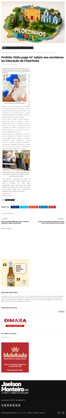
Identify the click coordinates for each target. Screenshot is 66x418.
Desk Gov (35, 413)
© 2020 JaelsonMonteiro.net (9, 413)
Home (2, 52)
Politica (14, 52)
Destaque (8, 52)
